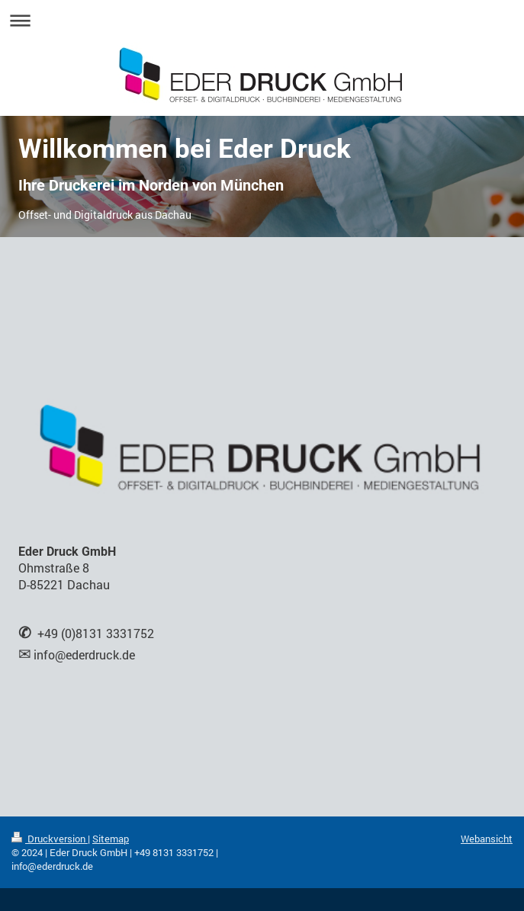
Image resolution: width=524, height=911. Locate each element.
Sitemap (110, 838)
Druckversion (49, 838)
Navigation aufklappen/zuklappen (262, 20)
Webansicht (487, 838)
